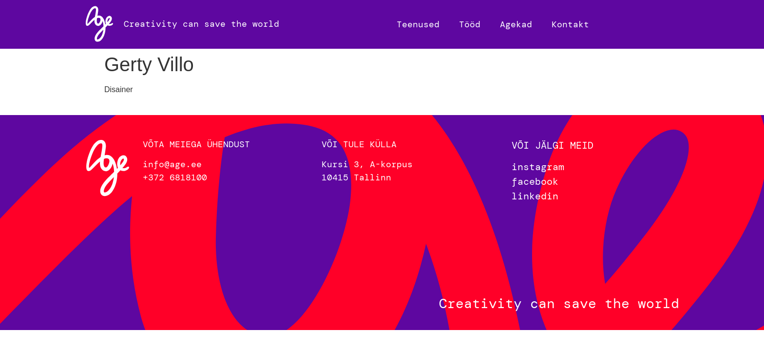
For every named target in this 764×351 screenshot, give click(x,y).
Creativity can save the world (201, 24)
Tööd (469, 24)
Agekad (516, 24)
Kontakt (570, 24)
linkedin (535, 196)
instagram (538, 166)
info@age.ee (172, 164)
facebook (535, 181)
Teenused (418, 24)
